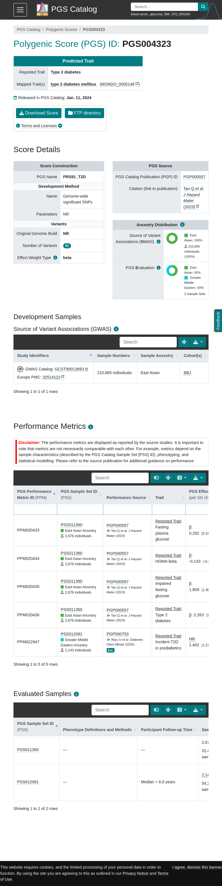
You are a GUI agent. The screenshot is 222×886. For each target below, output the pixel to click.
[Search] (148, 342)
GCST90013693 (69, 369)
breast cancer (139, 14)
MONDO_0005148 (117, 84)
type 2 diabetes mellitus (73, 84)
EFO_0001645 (181, 14)
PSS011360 (71, 525)
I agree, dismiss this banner (197, 867)
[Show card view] (156, 478)
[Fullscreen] (184, 342)
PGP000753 (118, 634)
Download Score (38, 113)
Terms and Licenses (39, 125)
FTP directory (84, 113)
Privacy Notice (135, 873)
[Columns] (182, 478)
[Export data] (198, 342)
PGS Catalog (28, 29)
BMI (167, 14)
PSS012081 (71, 634)
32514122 (51, 377)
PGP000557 (194, 177)
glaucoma (156, 14)
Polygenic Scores (61, 29)
